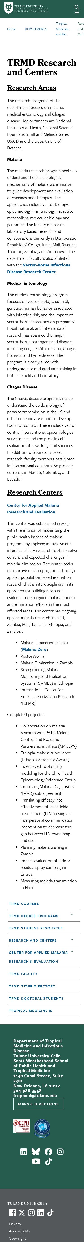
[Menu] (77, 12)
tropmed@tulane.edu (35, 1095)
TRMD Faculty (23, 973)
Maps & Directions (38, 1103)
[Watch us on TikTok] (50, 1212)
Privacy (15, 1224)
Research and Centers (33, 940)
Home (11, 28)
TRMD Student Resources (36, 927)
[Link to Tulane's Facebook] (31, 1212)
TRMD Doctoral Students (36, 998)
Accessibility (19, 1231)
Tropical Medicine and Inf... (62, 29)
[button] (41, 903)
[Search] (77, 7)
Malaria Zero (34, 649)
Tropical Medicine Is (31, 1010)
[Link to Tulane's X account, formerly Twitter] (21, 1212)
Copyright (17, 1238)
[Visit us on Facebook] (12, 1212)
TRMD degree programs (34, 915)
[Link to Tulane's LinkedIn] (40, 1212)
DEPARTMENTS (36, 28)
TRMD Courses (24, 903)
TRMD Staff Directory (32, 986)
